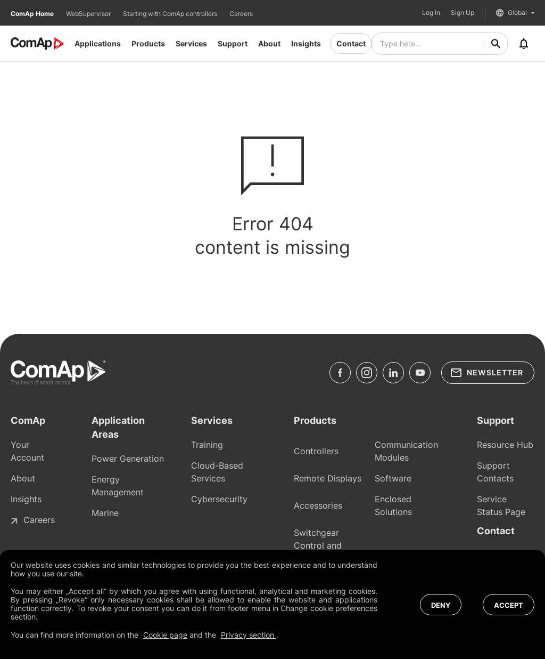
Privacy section (248, 634)
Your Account (27, 451)
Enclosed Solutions (393, 505)
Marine (105, 513)
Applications (98, 43)
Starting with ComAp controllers (171, 14)
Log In (431, 13)
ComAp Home (33, 14)
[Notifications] (523, 43)
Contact (351, 43)
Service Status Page (501, 505)
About (269, 43)
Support (232, 43)
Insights (306, 43)
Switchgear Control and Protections (318, 545)
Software (393, 478)
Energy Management (118, 485)
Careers (241, 14)
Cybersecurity (219, 499)
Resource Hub (505, 444)
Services (191, 43)
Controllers (316, 451)
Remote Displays (327, 478)
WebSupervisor (89, 14)
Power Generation (128, 458)
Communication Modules (406, 451)
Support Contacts (495, 472)
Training (207, 444)
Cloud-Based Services (217, 472)
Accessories (318, 505)
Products (148, 43)
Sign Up (462, 13)
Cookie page (165, 634)
